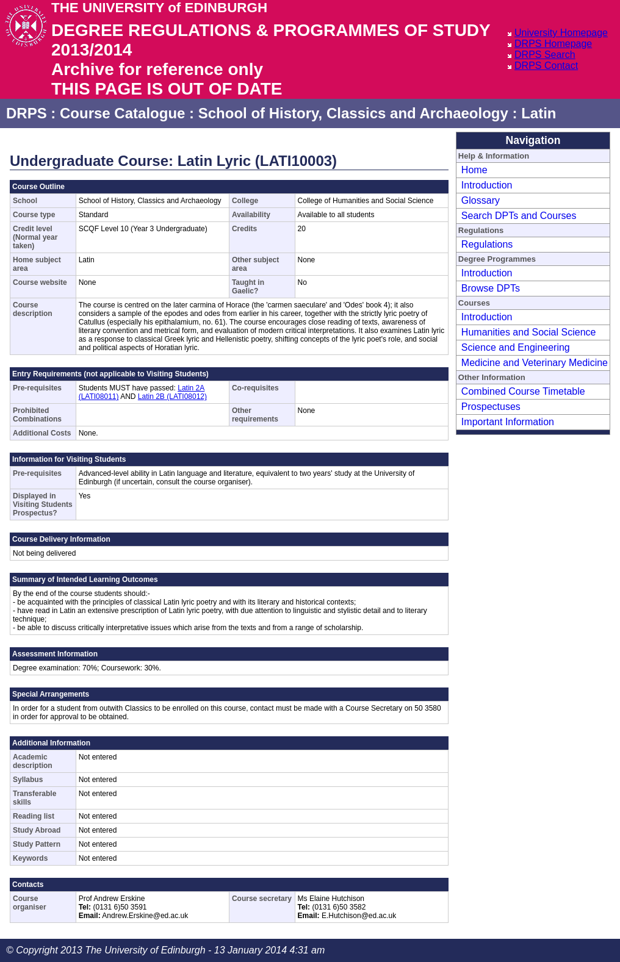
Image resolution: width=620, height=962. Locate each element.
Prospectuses (491, 406)
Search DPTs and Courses (519, 215)
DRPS (26, 113)
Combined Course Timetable (523, 391)
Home (474, 170)
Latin (538, 113)
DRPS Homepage (553, 43)
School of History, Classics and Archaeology (353, 113)
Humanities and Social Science (528, 332)
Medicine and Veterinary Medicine (534, 362)
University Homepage (561, 32)
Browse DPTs (490, 288)
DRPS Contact (546, 65)
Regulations (487, 244)
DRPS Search (544, 54)
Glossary (480, 200)
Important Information (507, 422)
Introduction (487, 185)
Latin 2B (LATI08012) (172, 396)
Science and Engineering (515, 347)
